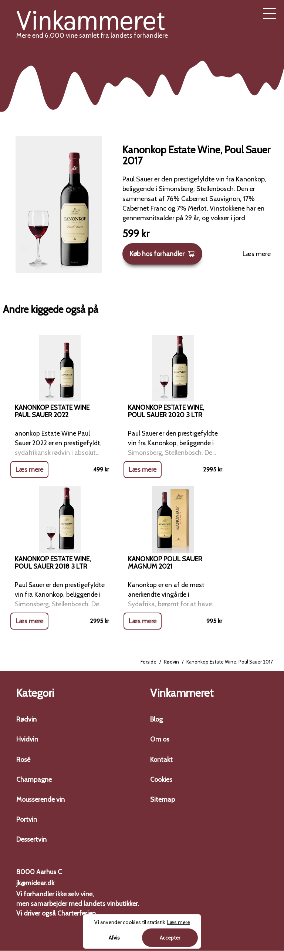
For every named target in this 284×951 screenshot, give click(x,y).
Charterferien (76, 914)
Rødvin (171, 662)
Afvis (114, 937)
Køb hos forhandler (162, 254)
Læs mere (257, 254)
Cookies (161, 780)
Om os (159, 740)
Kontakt (161, 760)
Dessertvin (31, 840)
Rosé (23, 760)
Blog (156, 720)
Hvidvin (27, 740)
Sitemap (162, 799)
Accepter (170, 937)
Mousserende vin (40, 799)
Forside (148, 662)
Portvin (26, 819)
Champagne (34, 780)
